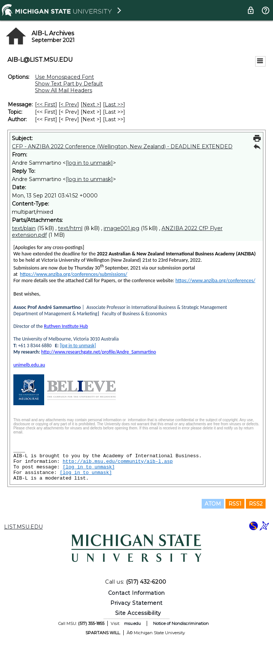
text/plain (24, 228)
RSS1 (234, 503)
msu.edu (132, 623)
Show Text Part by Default (69, 83)
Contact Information (136, 593)
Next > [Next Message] (91, 104)
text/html (70, 228)
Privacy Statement (136, 603)
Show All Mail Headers (63, 90)
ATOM (213, 503)
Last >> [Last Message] (114, 104)
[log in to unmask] (89, 162)
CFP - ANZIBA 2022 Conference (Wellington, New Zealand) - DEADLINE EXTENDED (122, 146)
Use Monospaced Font (64, 77)
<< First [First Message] (46, 104)
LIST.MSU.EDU (23, 526)
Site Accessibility (138, 613)
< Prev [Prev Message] (69, 104)
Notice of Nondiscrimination (181, 623)
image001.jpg (121, 228)
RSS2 (256, 503)
